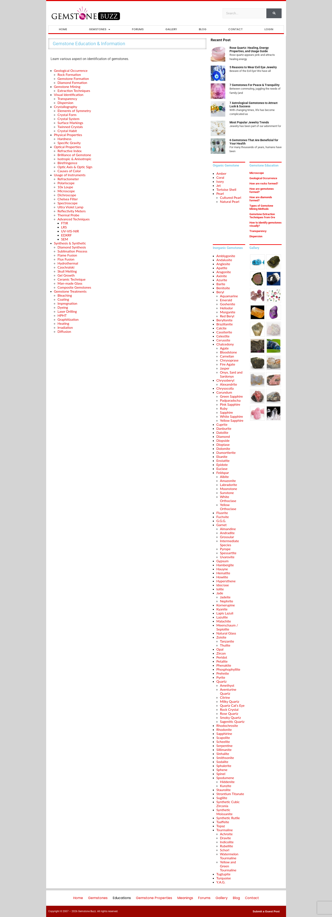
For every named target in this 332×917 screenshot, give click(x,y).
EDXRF (66, 235)
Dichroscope (67, 195)
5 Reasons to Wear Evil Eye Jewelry (253, 67)
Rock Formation (69, 74)
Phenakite (223, 665)
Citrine (225, 697)
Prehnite (222, 673)
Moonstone (228, 489)
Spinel (220, 774)
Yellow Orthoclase (228, 507)
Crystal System (69, 119)
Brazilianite (224, 324)
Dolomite (223, 448)
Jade (219, 593)
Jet (218, 185)
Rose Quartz (229, 713)
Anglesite (223, 264)
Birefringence (67, 163)
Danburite (223, 428)
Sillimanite (224, 750)
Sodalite (222, 762)
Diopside (223, 440)
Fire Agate (227, 364)
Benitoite (223, 288)
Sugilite (221, 798)
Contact (235, 29)
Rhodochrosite (227, 725)
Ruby (224, 408)
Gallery (171, 29)
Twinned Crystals (70, 127)
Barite (220, 284)
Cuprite (221, 424)
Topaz (220, 826)
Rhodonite (224, 729)
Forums (138, 29)
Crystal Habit (67, 131)
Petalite (222, 661)
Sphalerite (223, 766)
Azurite (221, 280)
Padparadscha (230, 400)
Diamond (223, 436)
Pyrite (220, 677)
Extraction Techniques (74, 91)
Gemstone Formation (73, 78)
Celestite (223, 336)
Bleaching (65, 295)
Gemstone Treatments (70, 291)
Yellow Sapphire (231, 420)
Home (63, 29)
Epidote (222, 465)
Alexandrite (228, 384)
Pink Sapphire (230, 404)
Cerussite (223, 340)
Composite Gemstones (74, 287)
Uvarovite (227, 557)
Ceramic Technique (72, 279)
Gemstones (99, 29)
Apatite (221, 268)
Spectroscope (68, 203)
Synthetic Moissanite (224, 812)
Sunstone (227, 493)
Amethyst (227, 685)
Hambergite (225, 565)
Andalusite (224, 260)
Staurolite (223, 790)
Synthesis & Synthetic (70, 243)
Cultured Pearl (230, 197)
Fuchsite (222, 517)
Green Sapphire (231, 396)
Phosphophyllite (228, 669)
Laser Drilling (67, 311)
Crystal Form (67, 115)
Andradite (227, 533)
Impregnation (67, 303)
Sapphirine (224, 733)
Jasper (225, 368)
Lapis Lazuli (224, 613)
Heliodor (226, 308)
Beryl (220, 292)
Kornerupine (225, 605)
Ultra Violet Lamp (70, 207)
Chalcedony (225, 344)
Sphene (221, 770)
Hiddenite (227, 782)
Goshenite (227, 304)
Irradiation (65, 327)
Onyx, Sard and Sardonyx (231, 374)
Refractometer (68, 179)
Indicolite (227, 842)
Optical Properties (67, 147)
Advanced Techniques (74, 219)
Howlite (222, 577)
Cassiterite (224, 332)
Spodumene (225, 778)
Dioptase (223, 444)
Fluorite (222, 513)
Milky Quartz (229, 701)
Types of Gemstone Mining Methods (261, 207)
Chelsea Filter (68, 199)
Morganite (227, 312)
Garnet (221, 525)
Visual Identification (68, 95)
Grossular (227, 537)
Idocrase (222, 585)
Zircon (221, 653)
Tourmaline (224, 830)
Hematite (223, 573)
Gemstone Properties (154, 897)
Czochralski (66, 267)
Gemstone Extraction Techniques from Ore (262, 216)
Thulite (225, 645)
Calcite (221, 328)
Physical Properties (68, 135)
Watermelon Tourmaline (229, 856)
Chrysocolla (225, 388)
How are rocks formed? (263, 183)
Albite (224, 477)
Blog (202, 29)
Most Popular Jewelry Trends (249, 122)
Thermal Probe (68, 215)
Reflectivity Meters (72, 211)
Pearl (220, 193)
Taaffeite (222, 822)
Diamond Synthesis (72, 247)
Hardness (65, 139)
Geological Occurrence (71, 70)
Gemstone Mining (67, 87)
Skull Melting (67, 271)
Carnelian (227, 356)
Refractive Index (70, 151)
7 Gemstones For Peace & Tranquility (254, 85)
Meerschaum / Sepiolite (227, 627)
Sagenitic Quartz (232, 721)
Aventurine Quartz (228, 691)
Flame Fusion (67, 255)
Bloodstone (228, 352)
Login (268, 29)
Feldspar (222, 473)
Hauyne (222, 569)
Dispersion (65, 103)
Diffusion (64, 331)
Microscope (66, 191)
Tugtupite (223, 874)
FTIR (64, 223)
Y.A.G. (220, 882)
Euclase (222, 469)
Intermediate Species (229, 543)
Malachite (223, 621)
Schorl (224, 850)
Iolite (220, 589)
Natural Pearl (229, 201)
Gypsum (222, 561)
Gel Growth (66, 275)
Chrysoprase (229, 360)
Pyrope (225, 549)
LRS (64, 227)
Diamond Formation (72, 83)
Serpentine (224, 746)
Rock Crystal (229, 709)
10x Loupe (65, 187)
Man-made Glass (70, 283)
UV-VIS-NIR (70, 231)
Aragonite (223, 272)
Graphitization (68, 319)
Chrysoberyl (225, 380)
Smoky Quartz (230, 717)
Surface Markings (70, 123)
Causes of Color (69, 171)
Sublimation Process (72, 251)
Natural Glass (226, 633)
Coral (220, 177)
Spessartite (228, 553)
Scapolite (223, 738)
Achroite (226, 834)
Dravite (225, 838)
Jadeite (225, 597)
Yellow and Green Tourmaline (228, 866)
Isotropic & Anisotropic (74, 159)
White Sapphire (231, 416)
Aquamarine (229, 296)
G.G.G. (221, 521)
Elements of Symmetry (74, 111)
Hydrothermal (68, 263)
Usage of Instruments (70, 175)
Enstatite (223, 460)
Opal (219, 649)
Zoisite (221, 637)
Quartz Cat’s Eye (232, 705)
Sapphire (226, 412)
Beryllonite (224, 320)
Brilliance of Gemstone (74, 155)
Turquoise (223, 878)
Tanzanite (227, 641)
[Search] (274, 13)
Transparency (67, 99)
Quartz (221, 681)
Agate (224, 348)
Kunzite (225, 786)
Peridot (221, 657)
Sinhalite (222, 754)
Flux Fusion (66, 259)
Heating (63, 323)
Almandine (228, 529)
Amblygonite (225, 256)
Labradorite (228, 485)
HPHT (62, 315)
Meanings (185, 897)
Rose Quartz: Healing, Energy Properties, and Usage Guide (249, 49)
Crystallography (65, 107)
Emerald (226, 300)
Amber (221, 173)
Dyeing (63, 307)
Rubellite (226, 846)
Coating (63, 299)
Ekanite (221, 456)
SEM (64, 239)
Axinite (221, 276)
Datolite (222, 432)
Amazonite (228, 481)
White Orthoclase (228, 499)
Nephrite (226, 601)
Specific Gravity (69, 143)
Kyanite (222, 609)
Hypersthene (226, 581)
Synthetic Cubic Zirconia (228, 804)
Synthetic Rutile (228, 818)
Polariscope (66, 183)
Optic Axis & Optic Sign (75, 167)
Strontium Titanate (230, 794)
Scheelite (223, 742)
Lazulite (222, 617)
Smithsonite (225, 758)
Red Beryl (227, 316)
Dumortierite (226, 452)
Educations (122, 897)
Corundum (224, 392)
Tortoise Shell (226, 189)
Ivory (220, 181)
